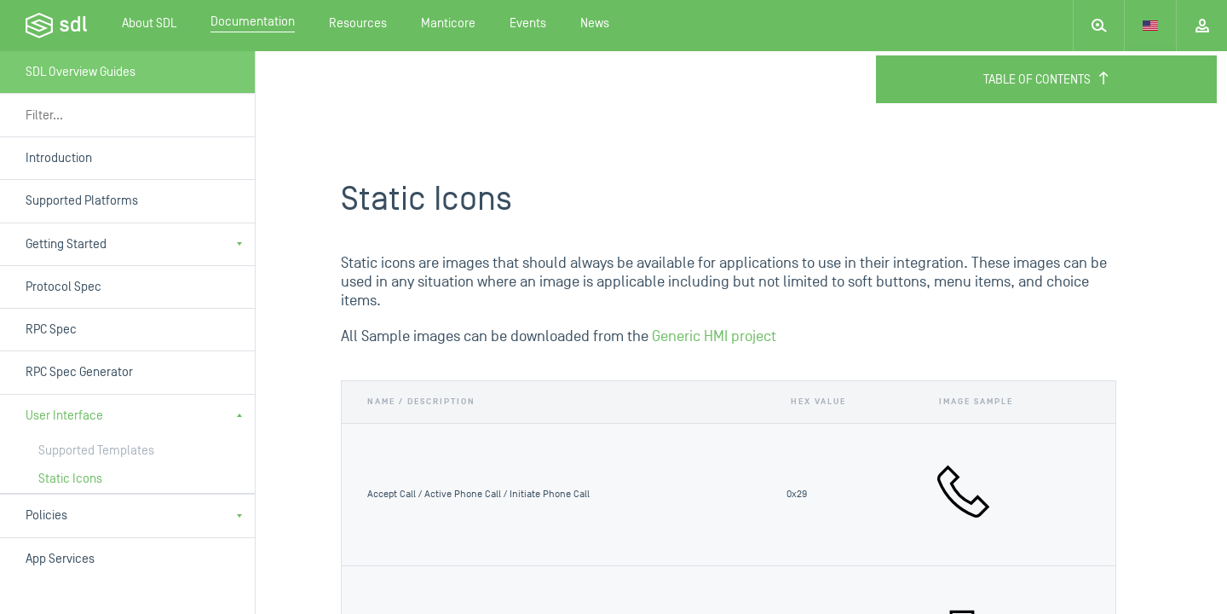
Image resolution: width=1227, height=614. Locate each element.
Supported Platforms (82, 201)
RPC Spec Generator (79, 372)
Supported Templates (96, 450)
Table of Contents (1046, 79)
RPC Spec (51, 329)
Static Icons (70, 479)
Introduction (59, 158)
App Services (60, 559)
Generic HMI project (714, 336)
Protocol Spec (63, 287)
